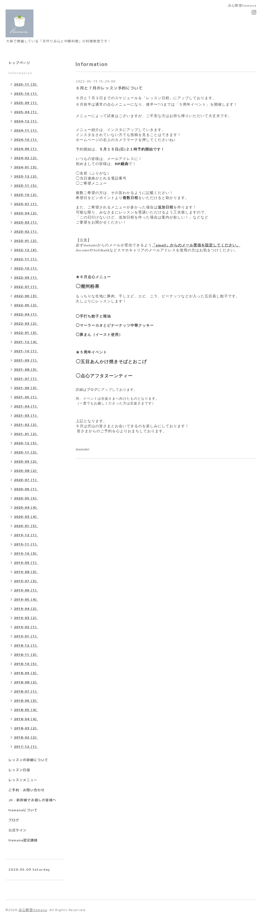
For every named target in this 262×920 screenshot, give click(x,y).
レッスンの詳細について (28, 760)
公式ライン (17, 830)
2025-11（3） (26, 84)
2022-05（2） (26, 305)
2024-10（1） (26, 139)
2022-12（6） (26, 250)
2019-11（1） (26, 544)
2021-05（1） (26, 397)
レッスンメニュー (22, 780)
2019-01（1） (26, 636)
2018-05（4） (26, 710)
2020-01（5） (26, 526)
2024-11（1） (26, 130)
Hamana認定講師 (23, 840)
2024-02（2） (26, 158)
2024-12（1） (26, 121)
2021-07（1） (26, 379)
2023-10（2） (26, 195)
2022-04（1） (26, 314)
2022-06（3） (26, 296)
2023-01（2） (26, 241)
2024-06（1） (26, 149)
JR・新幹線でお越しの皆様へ (32, 800)
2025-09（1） (26, 103)
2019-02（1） (26, 627)
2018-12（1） (26, 645)
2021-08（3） (26, 369)
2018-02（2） (26, 737)
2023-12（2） (26, 176)
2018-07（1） (26, 691)
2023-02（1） (26, 231)
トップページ (19, 62)
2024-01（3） (26, 167)
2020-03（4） (26, 516)
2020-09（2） (26, 461)
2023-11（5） (26, 185)
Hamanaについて (23, 810)
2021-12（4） (26, 342)
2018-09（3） (26, 673)
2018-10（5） (26, 664)
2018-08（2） (26, 682)
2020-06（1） (26, 489)
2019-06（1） (26, 590)
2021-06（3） (26, 388)
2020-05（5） (26, 498)
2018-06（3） (26, 700)
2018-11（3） (26, 654)
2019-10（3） (26, 553)
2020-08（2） (26, 471)
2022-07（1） (26, 287)
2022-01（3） (26, 333)
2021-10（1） (26, 351)
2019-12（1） (26, 535)
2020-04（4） (26, 507)
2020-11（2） (26, 452)
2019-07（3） (26, 581)
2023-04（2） (26, 213)
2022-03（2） (26, 323)
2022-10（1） (26, 268)
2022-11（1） (26, 259)
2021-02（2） (26, 425)
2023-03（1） (26, 222)
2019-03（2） (26, 618)
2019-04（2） (26, 608)
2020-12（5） (26, 443)
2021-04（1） (26, 406)
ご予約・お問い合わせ (26, 790)
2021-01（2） (26, 434)
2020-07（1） (26, 480)
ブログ (92, 390)
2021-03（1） (26, 415)
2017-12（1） (26, 746)
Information (20, 73)
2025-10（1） (26, 93)
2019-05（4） (26, 599)
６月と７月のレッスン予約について (109, 88)
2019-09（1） (26, 562)
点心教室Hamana (32, 909)
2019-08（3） (26, 572)
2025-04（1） (26, 112)
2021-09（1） (26, 360)
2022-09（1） (26, 277)
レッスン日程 (19, 770)
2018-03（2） (26, 728)
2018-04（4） (26, 719)
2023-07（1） (26, 204)
